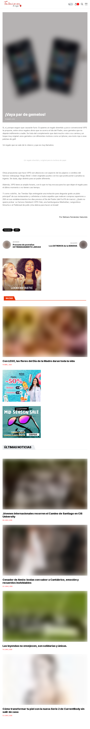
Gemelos (7, 230)
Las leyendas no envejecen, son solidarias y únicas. (35, 645)
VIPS (16, 230)
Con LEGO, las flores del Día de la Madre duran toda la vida (39, 361)
